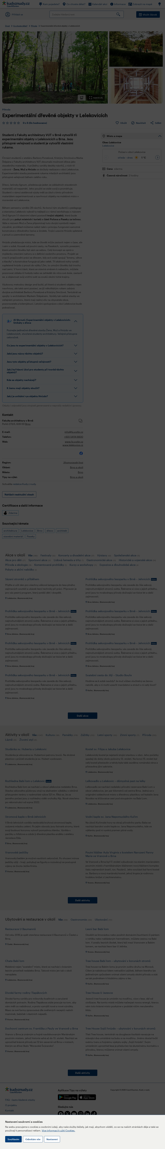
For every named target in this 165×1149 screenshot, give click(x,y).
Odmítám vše (32, 1139)
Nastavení (52, 1139)
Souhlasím (13, 1139)
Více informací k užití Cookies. (58, 1130)
